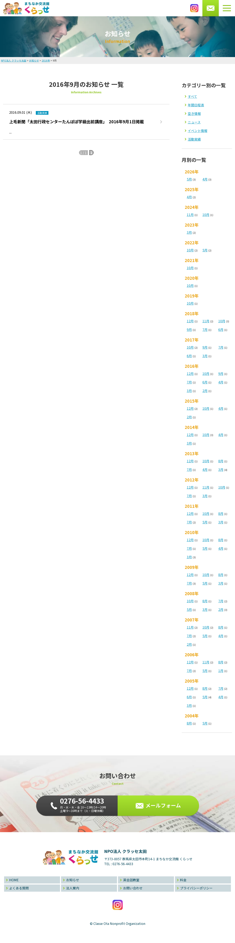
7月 (205, 329)
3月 (189, 232)
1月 (220, 670)
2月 (205, 390)
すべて (192, 96)
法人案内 (72, 888)
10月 (205, 214)
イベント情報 (197, 130)
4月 (205, 179)
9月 (189, 329)
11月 (190, 214)
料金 (183, 879)
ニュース (194, 122)
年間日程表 (196, 104)
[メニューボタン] (227, 8)
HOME (14, 879)
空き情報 (194, 113)
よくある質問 (19, 888)
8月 (220, 460)
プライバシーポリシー (196, 888)
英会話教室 (131, 879)
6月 (220, 329)
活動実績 (194, 139)
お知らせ (72, 879)
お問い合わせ (133, 888)
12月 (190, 320)
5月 (189, 179)
